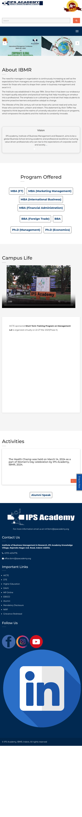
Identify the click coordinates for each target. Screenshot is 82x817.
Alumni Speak (41, 495)
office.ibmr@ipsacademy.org (16, 558)
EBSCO (6, 597)
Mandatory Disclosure (13, 605)
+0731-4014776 (9, 553)
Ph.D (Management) (26, 229)
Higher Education (11, 584)
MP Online (8, 592)
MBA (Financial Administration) (41, 207)
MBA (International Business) (41, 199)
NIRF (5, 609)
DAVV (6, 588)
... (46, 145)
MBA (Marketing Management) (49, 191)
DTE (5, 579)
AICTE (6, 575)
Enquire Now (79, 482)
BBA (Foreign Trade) (35, 218)
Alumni (6, 601)
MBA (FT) (17, 191)
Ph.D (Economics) (57, 229)
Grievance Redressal (12, 614)
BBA (58, 218)
